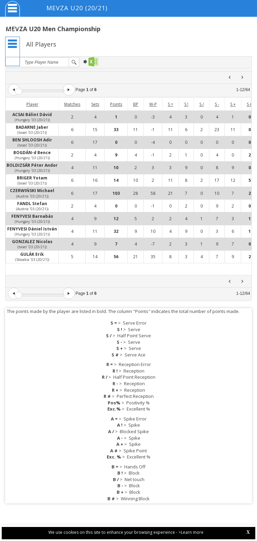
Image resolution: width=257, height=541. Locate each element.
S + (233, 104)
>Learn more (190, 532)
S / (201, 104)
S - (217, 104)
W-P (153, 104)
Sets (95, 104)
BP (135, 104)
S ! (186, 104)
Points (116, 104)
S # (250, 104)
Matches (72, 104)
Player (32, 104)
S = (170, 104)
